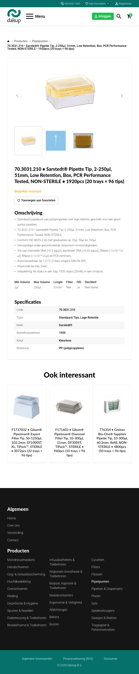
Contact (13, 540)
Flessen (96, 574)
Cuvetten (97, 560)
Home (8, 41)
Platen (95, 596)
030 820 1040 (72, 3)
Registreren (125, 3)
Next (122, 95)
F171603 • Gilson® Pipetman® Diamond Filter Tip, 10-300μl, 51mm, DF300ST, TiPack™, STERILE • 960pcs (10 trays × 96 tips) (69, 442)
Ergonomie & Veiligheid (65, 602)
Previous (17, 95)
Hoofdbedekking (19, 581)
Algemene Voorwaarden (37, 658)
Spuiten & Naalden (20, 610)
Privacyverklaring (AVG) (78, 658)
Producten (21, 41)
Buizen (54, 624)
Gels (94, 603)
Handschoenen (18, 567)
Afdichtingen (58, 610)
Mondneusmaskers (21, 560)
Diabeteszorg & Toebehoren (26, 618)
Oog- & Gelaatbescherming (26, 574)
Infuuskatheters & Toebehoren (62, 562)
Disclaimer (110, 658)
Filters (95, 567)
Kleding (12, 596)
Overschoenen (17, 589)
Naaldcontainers (61, 595)
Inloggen (104, 16)
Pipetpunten (40, 41)
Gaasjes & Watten (104, 618)
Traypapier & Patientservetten (103, 627)
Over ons (13, 525)
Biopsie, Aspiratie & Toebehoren (62, 585)
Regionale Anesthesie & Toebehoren (65, 574)
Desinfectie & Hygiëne (22, 603)
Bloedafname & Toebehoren (27, 625)
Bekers (54, 617)
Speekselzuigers (102, 610)
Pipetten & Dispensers (106, 589)
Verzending (15, 533)
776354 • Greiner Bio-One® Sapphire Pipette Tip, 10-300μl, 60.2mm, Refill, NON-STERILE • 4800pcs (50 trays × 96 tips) (112, 440)
